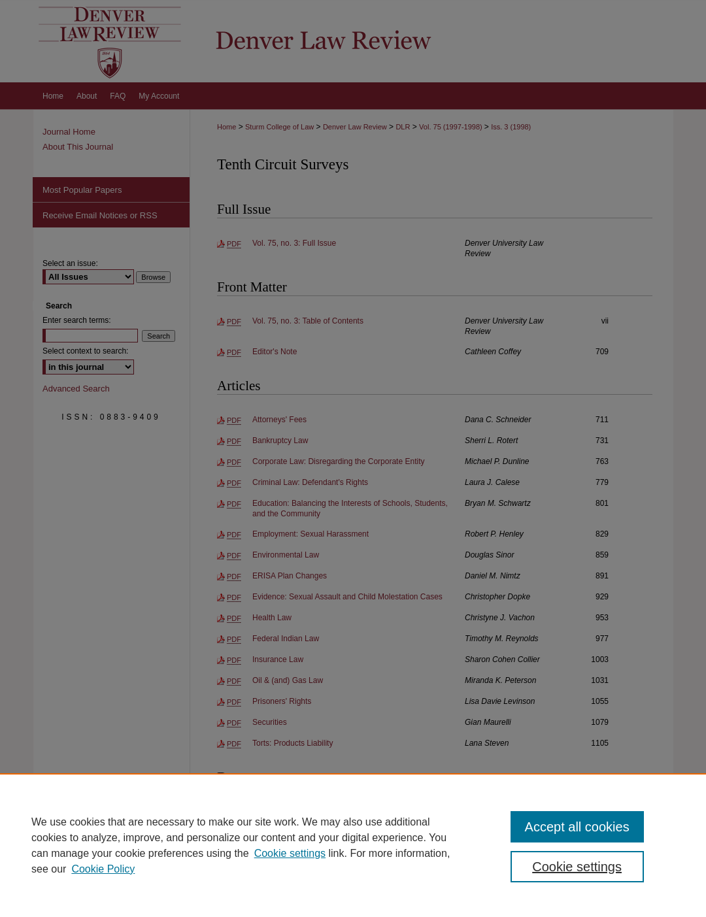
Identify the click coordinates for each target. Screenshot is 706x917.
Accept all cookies (577, 827)
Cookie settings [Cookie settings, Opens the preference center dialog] (577, 866)
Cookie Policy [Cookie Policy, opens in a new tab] (103, 869)
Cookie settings (290, 853)
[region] (353, 845)
